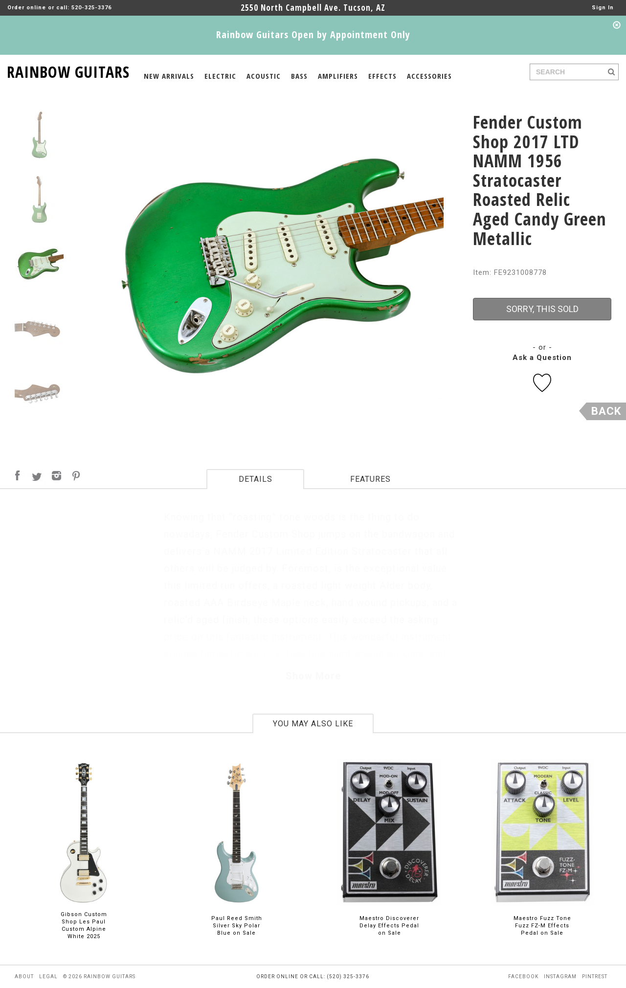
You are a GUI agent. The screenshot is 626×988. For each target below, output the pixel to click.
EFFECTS (382, 76)
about (24, 976)
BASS (299, 76)
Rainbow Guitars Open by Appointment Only (313, 34)
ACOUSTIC (263, 76)
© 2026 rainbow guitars (99, 976)
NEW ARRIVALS (169, 76)
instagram (560, 976)
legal (48, 976)
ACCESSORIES (429, 76)
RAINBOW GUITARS (68, 70)
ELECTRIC (220, 76)
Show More (313, 676)
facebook (523, 976)
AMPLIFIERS (338, 76)
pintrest (594, 976)
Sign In (603, 7)
